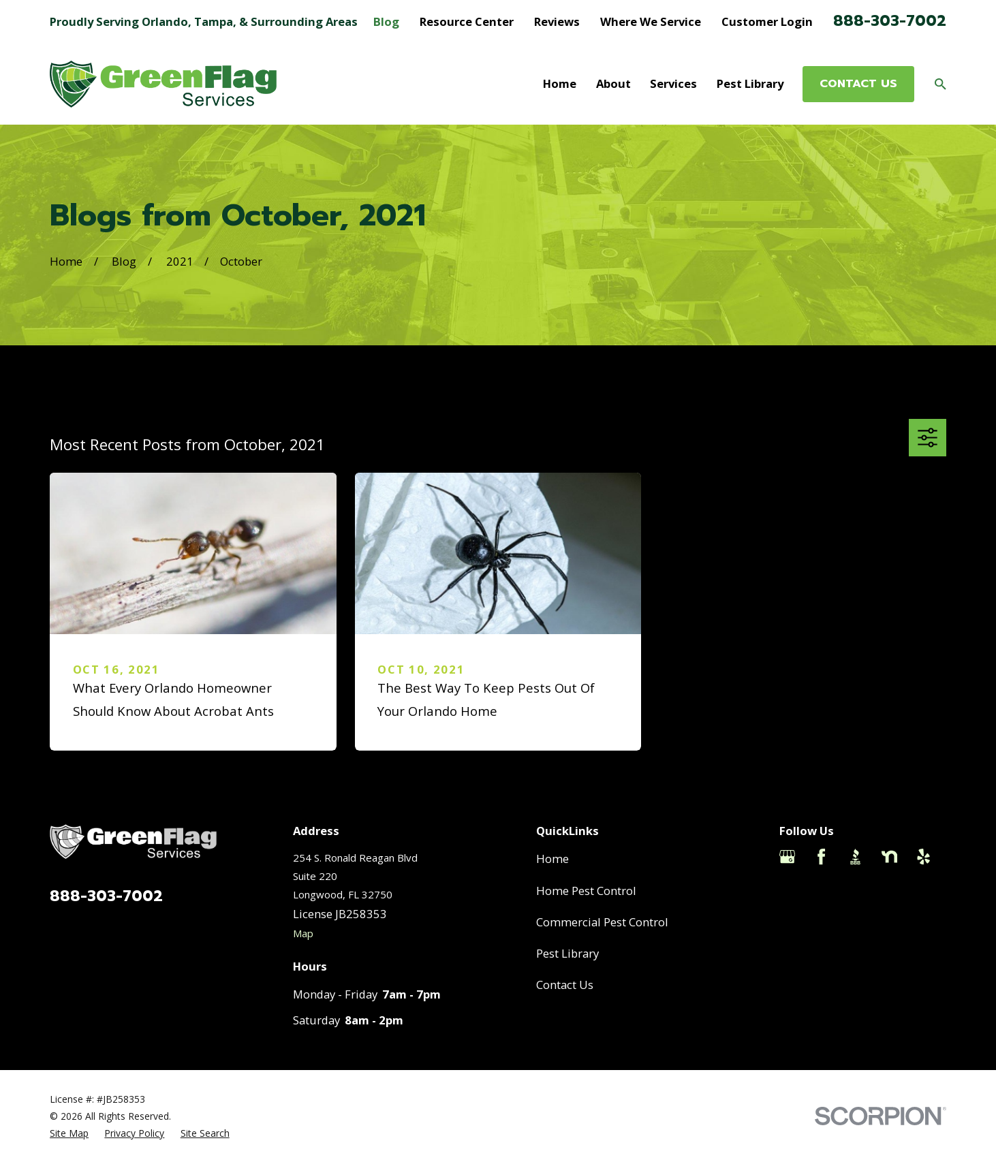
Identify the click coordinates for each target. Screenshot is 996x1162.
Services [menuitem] (673, 83)
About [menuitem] (613, 83)
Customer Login (767, 21)
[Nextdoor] (889, 856)
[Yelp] (923, 856)
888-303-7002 (889, 21)
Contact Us (564, 984)
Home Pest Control (586, 890)
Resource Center (467, 21)
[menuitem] (69, 1133)
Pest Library (567, 953)
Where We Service (650, 21)
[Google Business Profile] (787, 856)
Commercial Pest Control (602, 922)
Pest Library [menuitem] (750, 83)
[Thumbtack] (787, 890)
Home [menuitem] (559, 83)
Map (303, 933)
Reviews (557, 21)
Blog (386, 21)
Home (552, 858)
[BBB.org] (855, 856)
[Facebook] (821, 856)
